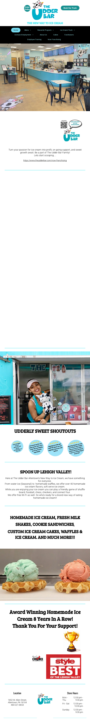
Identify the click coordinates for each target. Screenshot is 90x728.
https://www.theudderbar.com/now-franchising (45, 160)
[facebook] (42, 718)
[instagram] (47, 718)
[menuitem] (16, 30)
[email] (44, 722)
